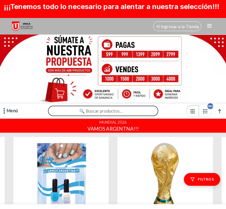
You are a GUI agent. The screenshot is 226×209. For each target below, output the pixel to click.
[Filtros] (202, 179)
